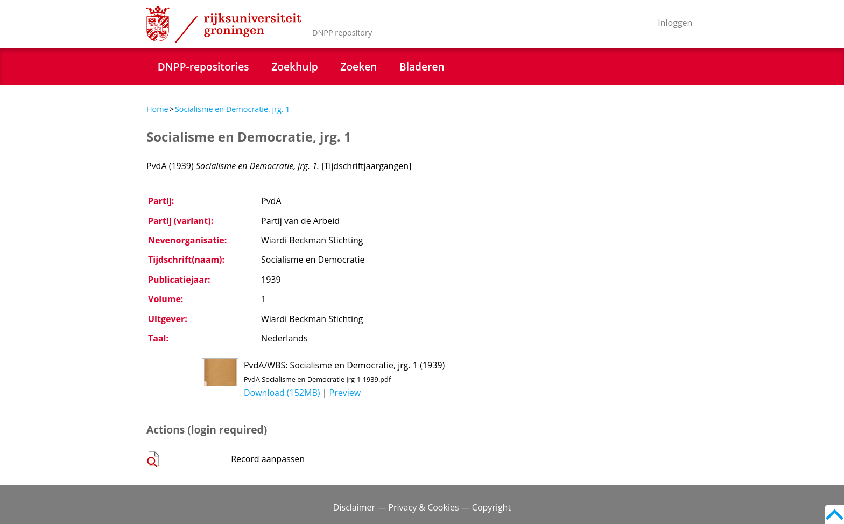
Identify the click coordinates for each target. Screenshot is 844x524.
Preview (345, 393)
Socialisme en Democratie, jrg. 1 (232, 109)
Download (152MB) (282, 393)
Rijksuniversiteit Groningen (223, 24)
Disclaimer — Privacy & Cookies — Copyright (422, 507)
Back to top (834, 514)
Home (157, 109)
